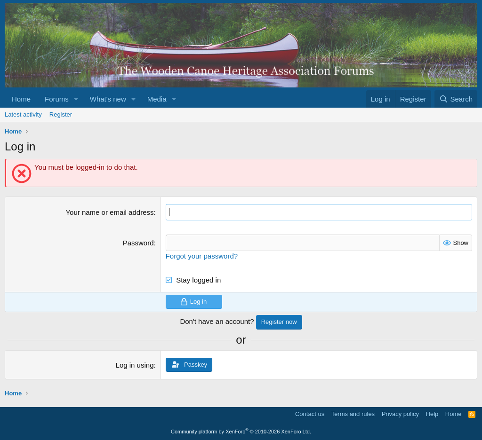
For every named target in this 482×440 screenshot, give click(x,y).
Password (138, 243)
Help (432, 413)
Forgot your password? (202, 256)
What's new (108, 99)
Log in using (135, 365)
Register (60, 114)
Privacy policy (400, 413)
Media (157, 99)
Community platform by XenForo (241, 431)
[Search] (455, 99)
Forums (57, 99)
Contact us (309, 413)
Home (21, 99)
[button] (76, 99)
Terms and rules (353, 413)
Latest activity (23, 114)
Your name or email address (109, 212)
